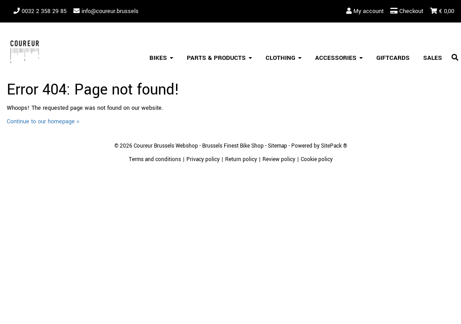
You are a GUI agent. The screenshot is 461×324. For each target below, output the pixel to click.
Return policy (241, 159)
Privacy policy (203, 159)
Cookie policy (317, 159)
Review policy (278, 159)
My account (365, 11)
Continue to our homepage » (43, 121)
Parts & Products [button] (219, 58)
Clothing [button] (284, 58)
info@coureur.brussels (106, 11)
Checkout (406, 11)
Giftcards (393, 58)
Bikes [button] (161, 58)
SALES (432, 58)
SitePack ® (334, 146)
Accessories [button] (339, 58)
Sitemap (277, 146)
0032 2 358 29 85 (40, 11)
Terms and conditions (155, 159)
